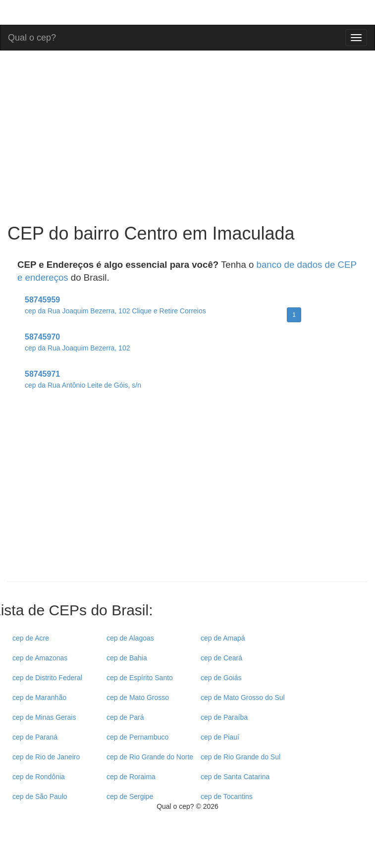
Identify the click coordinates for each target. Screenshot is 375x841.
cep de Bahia (127, 658)
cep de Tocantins (227, 796)
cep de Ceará (221, 658)
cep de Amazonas (39, 658)
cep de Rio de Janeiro (46, 757)
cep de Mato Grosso (138, 697)
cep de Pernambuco (137, 737)
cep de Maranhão (39, 697)
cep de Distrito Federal (47, 678)
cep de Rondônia (38, 777)
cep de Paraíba (224, 717)
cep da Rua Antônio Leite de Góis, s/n (83, 385)
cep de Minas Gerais (44, 717)
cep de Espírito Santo (140, 678)
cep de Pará (125, 717)
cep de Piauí (220, 737)
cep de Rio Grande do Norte (150, 757)
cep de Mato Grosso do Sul (243, 697)
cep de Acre (30, 638)
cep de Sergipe (130, 796)
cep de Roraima (131, 777)
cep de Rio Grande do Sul (240, 757)
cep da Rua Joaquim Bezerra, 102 (77, 348)
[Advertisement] (188, 495)
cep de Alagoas (130, 638)
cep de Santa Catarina (235, 777)
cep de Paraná (34, 737)
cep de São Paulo (39, 796)
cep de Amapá (223, 638)
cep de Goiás (221, 678)
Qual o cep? (32, 36)
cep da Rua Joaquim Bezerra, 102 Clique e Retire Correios (115, 311)
